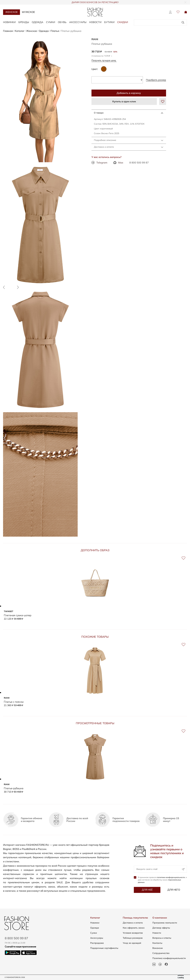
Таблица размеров (133, 938)
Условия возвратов (133, 932)
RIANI (94, 39)
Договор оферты (161, 927)
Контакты (157, 943)
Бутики (109, 22)
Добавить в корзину (129, 92)
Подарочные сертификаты (104, 948)
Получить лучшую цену (104, 60)
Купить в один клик (124, 101)
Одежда (37, 22)
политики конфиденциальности (171, 877)
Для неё (147, 890)
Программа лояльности (164, 922)
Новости (95, 22)
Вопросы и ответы (161, 938)
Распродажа (97, 943)
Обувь (62, 22)
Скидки (122, 22)
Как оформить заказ (133, 927)
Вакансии (157, 948)
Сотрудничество (160, 953)
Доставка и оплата (104, 146)
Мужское (28, 12)
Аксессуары (77, 22)
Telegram (99, 162)
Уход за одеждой (132, 943)
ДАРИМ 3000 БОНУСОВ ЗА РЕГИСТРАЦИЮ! (95, 2)
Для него (173, 890)
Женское (11, 12)
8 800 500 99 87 (139, 162)
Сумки (50, 22)
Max (118, 162)
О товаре (99, 112)
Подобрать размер (156, 80)
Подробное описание (105, 140)
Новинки (9, 22)
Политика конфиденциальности (169, 958)
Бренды (23, 22)
